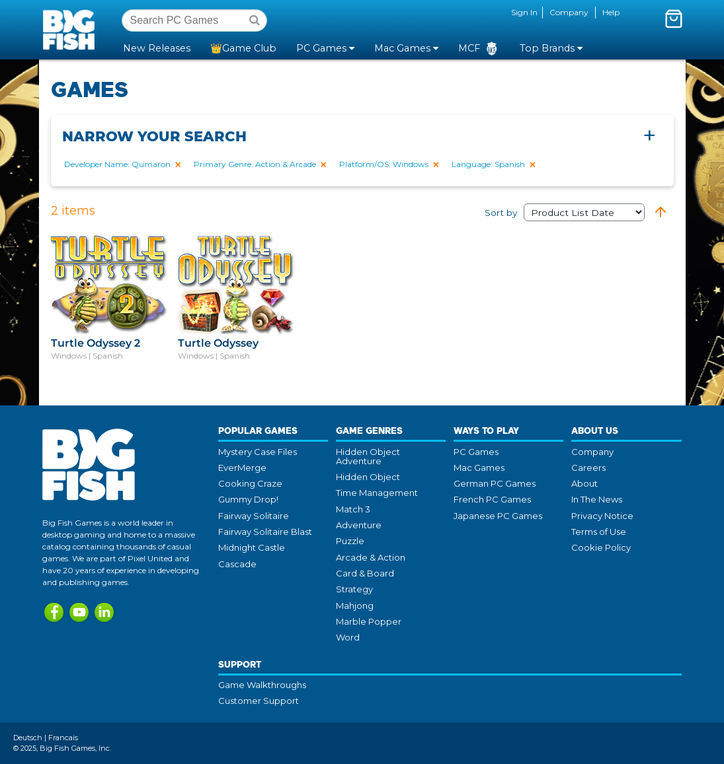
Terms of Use (598, 531)
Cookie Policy (601, 547)
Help (611, 12)
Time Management (377, 492)
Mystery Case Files (257, 451)
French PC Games (492, 499)
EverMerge (242, 467)
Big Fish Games (71, 29)
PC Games (476, 451)
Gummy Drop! (248, 499)
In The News (596, 499)
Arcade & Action (370, 557)
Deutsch (27, 737)
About (584, 483)
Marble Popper (368, 621)
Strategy (354, 589)
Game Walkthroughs (262, 684)
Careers (588, 467)
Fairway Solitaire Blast (265, 531)
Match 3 (353, 509)
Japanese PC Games (498, 515)
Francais (63, 737)
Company (568, 12)
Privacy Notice (602, 515)
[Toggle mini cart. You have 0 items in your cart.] (674, 18)
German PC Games (495, 483)
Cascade (237, 564)
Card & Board (365, 573)
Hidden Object (368, 476)
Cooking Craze (250, 483)
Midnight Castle (251, 547)
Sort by (565, 212)
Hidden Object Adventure (368, 456)
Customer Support (258, 700)
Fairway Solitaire (253, 515)
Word (348, 637)
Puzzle (350, 541)
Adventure (359, 525)
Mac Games (479, 467)
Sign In (524, 12)
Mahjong (355, 605)
